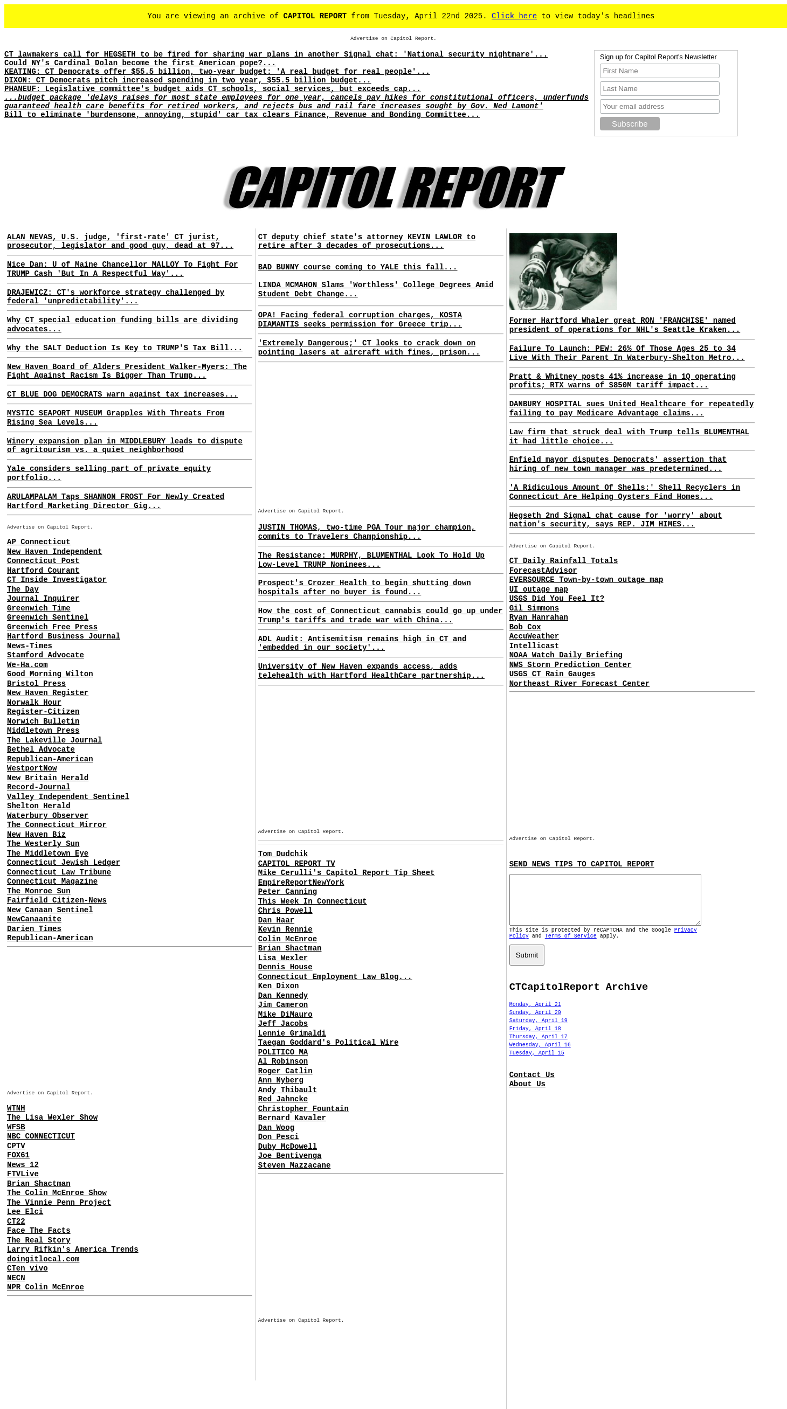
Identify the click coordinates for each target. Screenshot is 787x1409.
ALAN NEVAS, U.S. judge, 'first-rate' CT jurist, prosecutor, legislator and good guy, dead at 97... (120, 242)
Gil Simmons (534, 608)
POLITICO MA (283, 1052)
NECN (16, 1278)
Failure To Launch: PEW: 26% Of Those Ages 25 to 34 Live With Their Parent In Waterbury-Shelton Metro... (627, 353)
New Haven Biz (36, 834)
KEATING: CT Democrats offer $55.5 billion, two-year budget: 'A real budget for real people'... (217, 71)
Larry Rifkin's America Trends (73, 1249)
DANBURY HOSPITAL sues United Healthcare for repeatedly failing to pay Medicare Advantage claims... (631, 409)
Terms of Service (571, 946)
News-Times (29, 646)
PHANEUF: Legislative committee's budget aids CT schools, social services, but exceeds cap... (212, 89)
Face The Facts (39, 1230)
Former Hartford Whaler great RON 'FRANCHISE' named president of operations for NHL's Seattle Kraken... (624, 325)
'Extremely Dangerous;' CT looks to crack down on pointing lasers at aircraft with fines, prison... (369, 348)
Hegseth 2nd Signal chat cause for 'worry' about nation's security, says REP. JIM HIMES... (615, 520)
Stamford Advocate (45, 655)
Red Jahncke (283, 1099)
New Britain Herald (47, 778)
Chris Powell (285, 910)
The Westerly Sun (43, 843)
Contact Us (532, 1084)
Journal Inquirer (43, 598)
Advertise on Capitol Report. (393, 38)
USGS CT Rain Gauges (552, 674)
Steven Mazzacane (294, 1165)
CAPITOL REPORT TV (296, 863)
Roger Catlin (285, 1071)
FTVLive (23, 1174)
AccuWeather (534, 636)
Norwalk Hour (34, 702)
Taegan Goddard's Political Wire (328, 1042)
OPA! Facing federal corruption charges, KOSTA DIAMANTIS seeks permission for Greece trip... (360, 320)
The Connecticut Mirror (57, 825)
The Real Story (39, 1240)
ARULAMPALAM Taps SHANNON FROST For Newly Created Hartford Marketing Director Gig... (115, 501)
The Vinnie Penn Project (59, 1202)
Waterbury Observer (47, 815)
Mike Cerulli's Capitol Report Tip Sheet (346, 873)
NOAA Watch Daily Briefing (566, 655)
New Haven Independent (54, 551)
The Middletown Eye (47, 853)
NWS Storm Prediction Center (570, 665)
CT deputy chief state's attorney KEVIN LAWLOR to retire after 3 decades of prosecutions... (366, 242)
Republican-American (50, 759)
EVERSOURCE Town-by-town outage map (586, 579)
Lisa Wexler (283, 958)
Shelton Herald (39, 806)
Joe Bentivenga (290, 1155)
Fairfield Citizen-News (57, 900)
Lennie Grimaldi (292, 1033)
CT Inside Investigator (57, 579)
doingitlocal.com (43, 1259)
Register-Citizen (43, 711)
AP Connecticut (39, 542)
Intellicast (534, 646)
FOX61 (18, 1155)
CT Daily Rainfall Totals (563, 561)
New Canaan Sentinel (50, 910)
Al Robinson (283, 1061)
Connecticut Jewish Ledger (63, 862)
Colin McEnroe (287, 939)
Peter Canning (287, 891)
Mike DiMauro (285, 1014)
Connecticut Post (43, 561)
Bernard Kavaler (292, 1118)
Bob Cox (525, 627)
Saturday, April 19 (538, 1030)
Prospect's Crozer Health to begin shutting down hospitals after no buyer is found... (364, 587)
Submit (527, 965)
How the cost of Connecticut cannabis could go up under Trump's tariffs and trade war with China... (380, 615)
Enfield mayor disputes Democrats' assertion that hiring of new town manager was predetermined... (618, 464)
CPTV (16, 1146)
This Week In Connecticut (312, 901)
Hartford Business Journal (63, 636)
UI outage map (538, 589)
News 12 (23, 1165)
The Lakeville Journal (54, 740)
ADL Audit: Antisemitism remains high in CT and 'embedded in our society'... (362, 644)
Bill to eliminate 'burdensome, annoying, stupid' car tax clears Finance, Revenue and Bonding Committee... (242, 114)
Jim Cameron (283, 1005)
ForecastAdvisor (543, 570)
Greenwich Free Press (52, 627)
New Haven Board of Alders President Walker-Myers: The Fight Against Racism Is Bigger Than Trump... (127, 371)
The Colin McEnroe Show (57, 1193)
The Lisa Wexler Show (52, 1117)
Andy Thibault (287, 1090)
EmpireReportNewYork (301, 882)
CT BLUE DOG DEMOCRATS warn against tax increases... (122, 394)
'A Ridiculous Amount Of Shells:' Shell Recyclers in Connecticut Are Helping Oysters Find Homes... (624, 492)
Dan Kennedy (283, 995)
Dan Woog (276, 1127)
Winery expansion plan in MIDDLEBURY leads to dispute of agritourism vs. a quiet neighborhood (125, 446)
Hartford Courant (43, 570)
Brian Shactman (39, 1183)
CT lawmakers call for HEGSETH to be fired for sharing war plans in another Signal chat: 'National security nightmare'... (276, 54)
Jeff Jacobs (283, 1023)
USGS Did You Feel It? (556, 598)
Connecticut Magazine (52, 881)
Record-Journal (39, 787)
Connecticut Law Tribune (59, 872)
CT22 (16, 1221)
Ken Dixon (278, 986)
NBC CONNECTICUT (41, 1136)
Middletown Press (43, 730)
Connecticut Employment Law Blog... (335, 977)
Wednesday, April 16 (540, 1055)
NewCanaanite (34, 919)
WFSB (16, 1127)
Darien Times (34, 929)
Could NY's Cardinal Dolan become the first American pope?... (140, 63)
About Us (527, 1093)
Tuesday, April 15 (536, 1063)
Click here (514, 16)
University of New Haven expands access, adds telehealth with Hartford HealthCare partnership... (371, 671)
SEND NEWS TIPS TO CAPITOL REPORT (581, 864)
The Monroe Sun (39, 891)
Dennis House (285, 967)
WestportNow (32, 768)
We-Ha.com (27, 665)
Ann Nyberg (280, 1080)
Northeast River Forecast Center (579, 683)
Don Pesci (278, 1137)
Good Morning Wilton (50, 674)
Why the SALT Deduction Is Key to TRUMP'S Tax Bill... (125, 348)
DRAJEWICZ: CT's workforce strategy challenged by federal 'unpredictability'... (115, 297)
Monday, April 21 (535, 1014)
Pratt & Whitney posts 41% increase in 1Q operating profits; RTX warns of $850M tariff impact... (622, 381)
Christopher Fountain (303, 1109)
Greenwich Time (39, 608)
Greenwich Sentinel (47, 617)
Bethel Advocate (41, 749)
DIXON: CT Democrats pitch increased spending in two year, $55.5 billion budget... (187, 80)
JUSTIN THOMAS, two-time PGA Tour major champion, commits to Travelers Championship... (366, 532)
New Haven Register (47, 693)
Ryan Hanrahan (538, 617)
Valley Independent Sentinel (68, 797)
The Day (23, 589)
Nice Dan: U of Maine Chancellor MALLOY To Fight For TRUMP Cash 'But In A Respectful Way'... (122, 269)
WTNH (16, 1108)
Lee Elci (25, 1211)
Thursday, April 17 (538, 1047)
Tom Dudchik (283, 854)
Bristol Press (36, 683)
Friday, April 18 (535, 1039)
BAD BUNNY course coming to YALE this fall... (358, 267)
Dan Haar (276, 920)
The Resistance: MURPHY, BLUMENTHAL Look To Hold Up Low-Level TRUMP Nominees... (371, 560)
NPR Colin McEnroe (45, 1287)
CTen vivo (27, 1268)
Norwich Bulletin (43, 721)
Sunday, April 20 (535, 1022)
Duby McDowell (287, 1146)
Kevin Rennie (285, 929)
